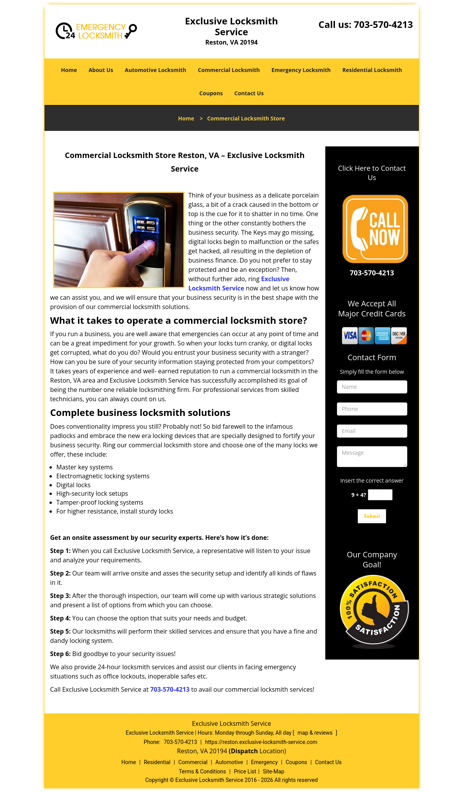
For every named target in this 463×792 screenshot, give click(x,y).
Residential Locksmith (372, 70)
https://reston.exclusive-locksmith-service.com (261, 742)
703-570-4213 (383, 24)
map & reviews (315, 733)
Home (69, 70)
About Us (101, 70)
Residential (157, 762)
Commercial (192, 762)
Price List (245, 771)
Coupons (210, 93)
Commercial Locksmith (229, 70)
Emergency (264, 762)
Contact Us (249, 93)
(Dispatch (244, 751)
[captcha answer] (380, 494)
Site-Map (273, 771)
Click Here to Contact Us (372, 172)
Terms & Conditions (202, 771)
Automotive (229, 762)
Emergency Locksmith (301, 70)
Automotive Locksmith (155, 70)
